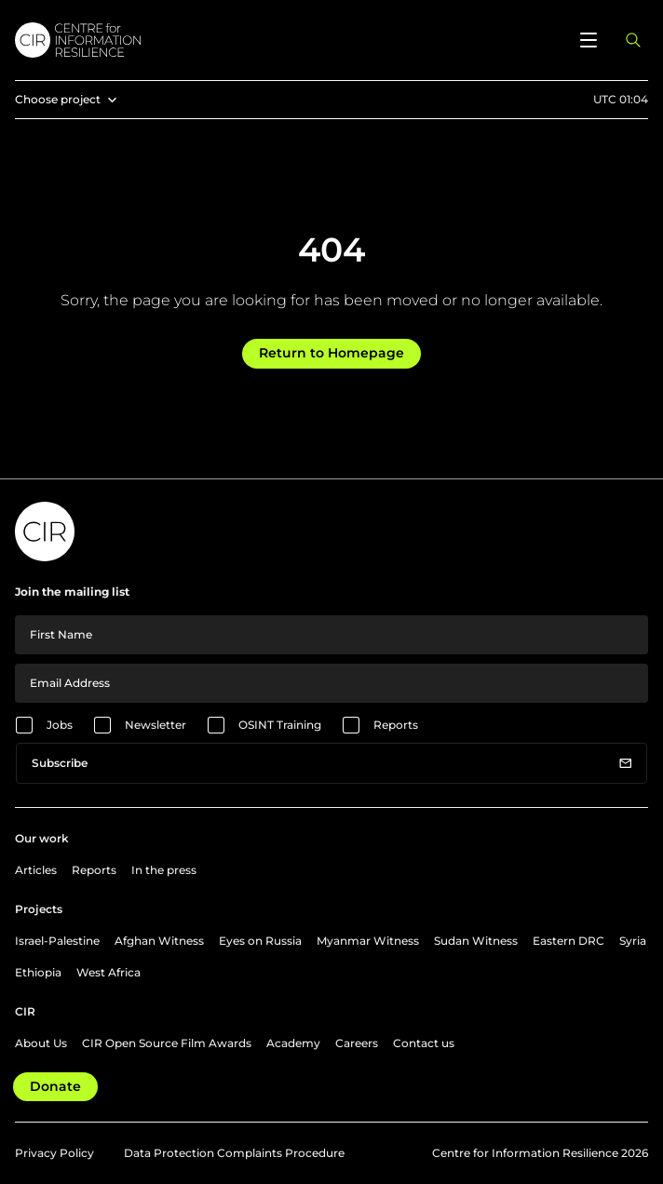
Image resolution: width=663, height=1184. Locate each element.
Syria (632, 941)
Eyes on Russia (260, 941)
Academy (293, 1043)
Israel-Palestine (57, 941)
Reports (395, 725)
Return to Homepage (331, 352)
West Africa (108, 972)
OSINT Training (279, 725)
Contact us (423, 1043)
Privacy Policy (54, 1153)
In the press (163, 870)
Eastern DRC (568, 941)
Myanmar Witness (368, 941)
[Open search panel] (633, 40)
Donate (55, 1086)
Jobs (60, 725)
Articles (36, 870)
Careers (356, 1043)
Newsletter (155, 725)
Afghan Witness (159, 941)
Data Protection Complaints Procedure (234, 1153)
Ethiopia (38, 972)
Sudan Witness (476, 941)
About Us (41, 1043)
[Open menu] (588, 40)
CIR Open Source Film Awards (166, 1043)
